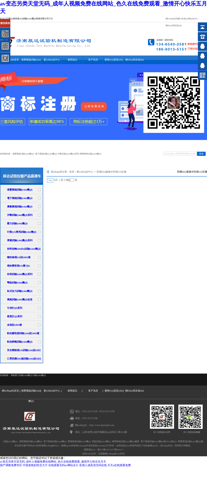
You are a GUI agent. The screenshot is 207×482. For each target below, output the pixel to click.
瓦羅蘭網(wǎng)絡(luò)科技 (111, 453)
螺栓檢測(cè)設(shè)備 (18, 257)
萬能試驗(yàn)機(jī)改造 (19, 299)
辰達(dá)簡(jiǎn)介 (189, 18)
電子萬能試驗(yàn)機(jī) (46, 154)
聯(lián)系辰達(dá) (174, 25)
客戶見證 (93, 59)
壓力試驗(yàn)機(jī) (17, 223)
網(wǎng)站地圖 (173, 18)
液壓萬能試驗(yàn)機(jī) (31, 61)
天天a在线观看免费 (119, 465)
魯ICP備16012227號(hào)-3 (110, 449)
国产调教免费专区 (11, 465)
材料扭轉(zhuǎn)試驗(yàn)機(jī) (24, 249)
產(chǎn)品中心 (52, 59)
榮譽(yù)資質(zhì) (114, 59)
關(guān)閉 (17, 20)
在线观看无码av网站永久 (63, 465)
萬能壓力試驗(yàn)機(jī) (21, 375)
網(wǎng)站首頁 (10, 390)
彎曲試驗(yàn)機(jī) (17, 282)
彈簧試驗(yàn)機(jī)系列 (19, 240)
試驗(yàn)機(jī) (39, 375)
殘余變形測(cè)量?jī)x (18, 265)
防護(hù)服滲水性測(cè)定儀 (111, 171)
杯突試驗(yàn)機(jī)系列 (19, 274)
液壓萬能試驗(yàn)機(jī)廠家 (125, 441)
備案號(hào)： (90, 449)
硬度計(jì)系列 (14, 316)
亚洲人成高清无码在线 (93, 465)
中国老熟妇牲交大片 (35, 465)
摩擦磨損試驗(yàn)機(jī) (90, 154)
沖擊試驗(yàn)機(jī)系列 (68, 154)
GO (50, 180)
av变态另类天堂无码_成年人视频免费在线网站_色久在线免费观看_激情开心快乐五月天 (53, 461)
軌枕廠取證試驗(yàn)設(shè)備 (23, 333)
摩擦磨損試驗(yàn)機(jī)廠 (190, 441)
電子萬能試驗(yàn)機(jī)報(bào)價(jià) (159, 441)
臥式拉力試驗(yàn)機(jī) (19, 291)
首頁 (71, 171)
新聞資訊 (72, 59)
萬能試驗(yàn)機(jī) (101, 441)
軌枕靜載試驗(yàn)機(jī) (19, 341)
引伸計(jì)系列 (14, 308)
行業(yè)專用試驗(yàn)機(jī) (21, 232)
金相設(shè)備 (14, 325)
